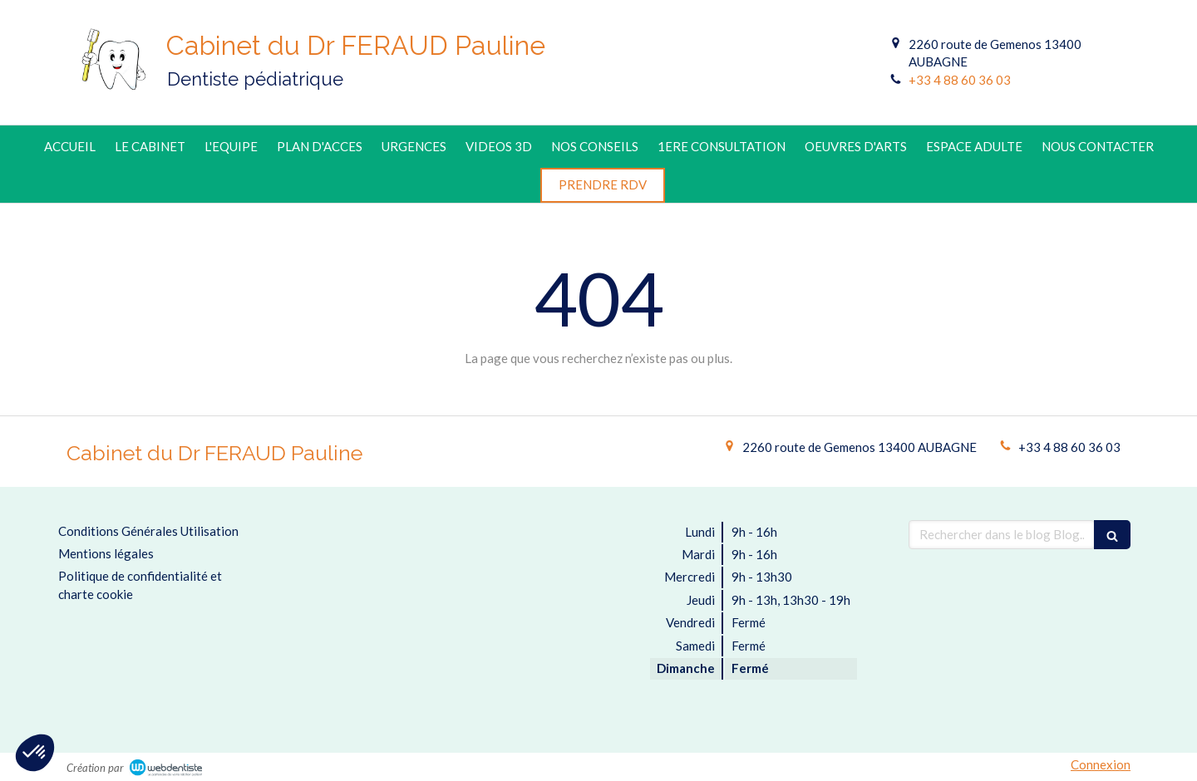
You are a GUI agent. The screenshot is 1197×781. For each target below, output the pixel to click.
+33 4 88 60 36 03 (960, 79)
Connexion (1100, 764)
